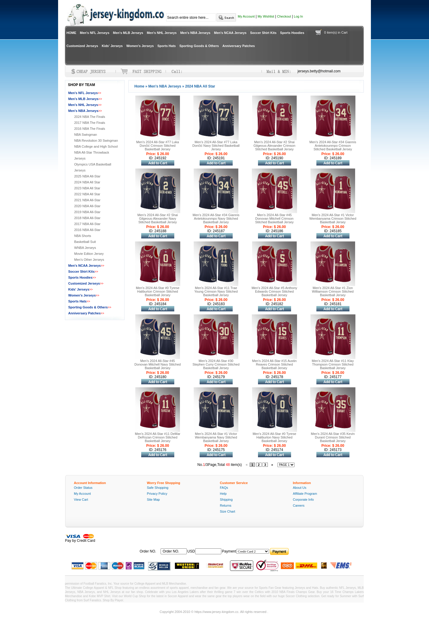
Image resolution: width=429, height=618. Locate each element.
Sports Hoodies (292, 33)
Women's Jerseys (140, 46)
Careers (298, 505)
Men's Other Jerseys (89, 259)
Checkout (284, 16)
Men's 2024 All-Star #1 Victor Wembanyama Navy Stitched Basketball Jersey (216, 437)
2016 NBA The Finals (89, 128)
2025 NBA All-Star (87, 176)
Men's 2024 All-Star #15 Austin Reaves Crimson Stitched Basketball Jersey (274, 364)
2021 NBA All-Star (87, 200)
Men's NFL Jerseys (94, 33)
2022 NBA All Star (87, 194)
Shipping (226, 499)
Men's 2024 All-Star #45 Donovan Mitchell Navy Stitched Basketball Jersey (157, 364)
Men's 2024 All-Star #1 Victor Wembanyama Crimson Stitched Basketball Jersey (332, 218)
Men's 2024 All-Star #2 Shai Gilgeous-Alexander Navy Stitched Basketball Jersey (157, 218)
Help (223, 493)
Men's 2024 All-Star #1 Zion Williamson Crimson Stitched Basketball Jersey (333, 291)
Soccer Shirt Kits (263, 33)
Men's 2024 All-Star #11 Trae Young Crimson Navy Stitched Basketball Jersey (216, 291)
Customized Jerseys (82, 46)
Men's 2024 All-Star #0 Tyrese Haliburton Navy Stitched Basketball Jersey (274, 437)
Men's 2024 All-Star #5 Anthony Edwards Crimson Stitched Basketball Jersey (274, 291)
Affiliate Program (305, 493)
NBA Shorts (82, 236)
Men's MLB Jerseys (128, 33)
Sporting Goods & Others (199, 46)
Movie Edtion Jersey (89, 253)
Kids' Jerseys (112, 46)
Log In (298, 16)
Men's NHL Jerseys (162, 33)
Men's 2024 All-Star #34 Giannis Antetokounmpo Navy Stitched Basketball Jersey (216, 218)
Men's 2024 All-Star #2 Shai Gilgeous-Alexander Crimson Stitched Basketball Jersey (275, 145)
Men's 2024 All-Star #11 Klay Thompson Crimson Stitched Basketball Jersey (333, 364)
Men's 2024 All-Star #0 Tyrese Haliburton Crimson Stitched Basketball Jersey (157, 291)
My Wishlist (266, 16)
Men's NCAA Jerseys (230, 33)
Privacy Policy (157, 493)
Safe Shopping (157, 487)
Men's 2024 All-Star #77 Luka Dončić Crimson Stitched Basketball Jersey (157, 145)
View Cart (81, 499)
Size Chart (227, 511)
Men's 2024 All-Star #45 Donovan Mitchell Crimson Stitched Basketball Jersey (274, 218)
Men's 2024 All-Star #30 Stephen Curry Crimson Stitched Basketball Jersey (216, 364)
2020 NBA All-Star (87, 206)
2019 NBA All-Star (87, 212)
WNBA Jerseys (85, 247)
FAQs (224, 487)
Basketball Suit (85, 242)
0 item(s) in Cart (335, 32)
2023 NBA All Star (87, 188)
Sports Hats (166, 46)
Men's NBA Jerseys (195, 33)
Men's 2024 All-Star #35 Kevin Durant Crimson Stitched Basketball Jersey (333, 437)
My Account (246, 16)
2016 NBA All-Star (87, 230)
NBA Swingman (85, 134)
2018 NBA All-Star (87, 218)
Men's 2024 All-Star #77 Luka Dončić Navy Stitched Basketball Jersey (216, 145)
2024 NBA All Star (87, 182)
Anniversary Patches (239, 46)
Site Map (153, 499)
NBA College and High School (96, 146)
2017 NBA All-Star (87, 224)
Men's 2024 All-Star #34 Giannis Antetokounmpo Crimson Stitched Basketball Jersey (333, 145)
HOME (71, 33)
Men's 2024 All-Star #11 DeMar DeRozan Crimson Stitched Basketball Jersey (158, 437)
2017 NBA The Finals (89, 122)
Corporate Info (303, 499)
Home (139, 86)
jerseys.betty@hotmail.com (319, 71)
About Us (299, 487)
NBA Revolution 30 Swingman (96, 140)
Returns (225, 505)
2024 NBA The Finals (89, 116)
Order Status (83, 487)
